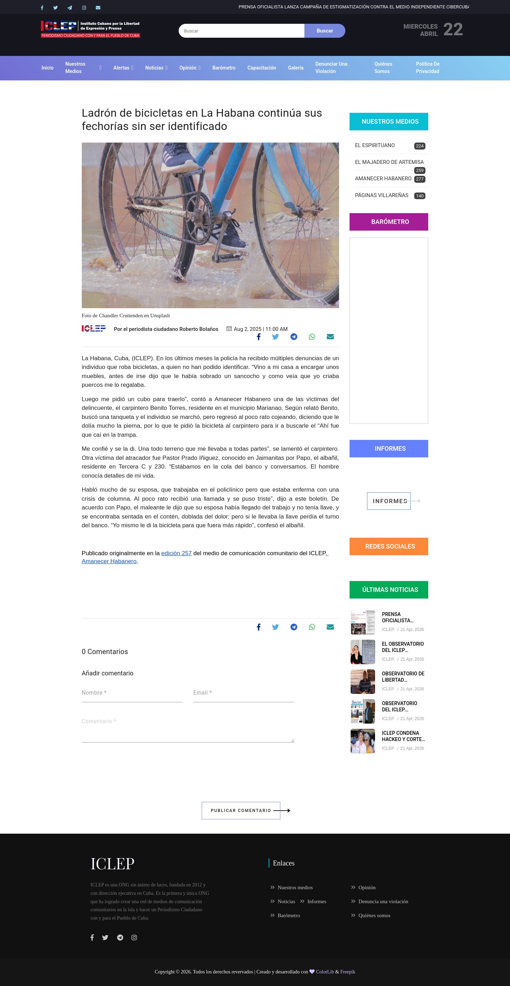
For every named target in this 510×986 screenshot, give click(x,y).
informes (392, 501)
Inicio (47, 68)
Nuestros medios (75, 67)
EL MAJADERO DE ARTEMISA (390, 165)
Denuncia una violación (379, 901)
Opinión (187, 68)
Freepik (347, 971)
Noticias (154, 68)
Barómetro (224, 68)
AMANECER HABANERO (390, 179)
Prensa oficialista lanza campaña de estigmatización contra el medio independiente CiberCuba (386, 6)
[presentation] (135, 767)
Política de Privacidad (427, 67)
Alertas (121, 68)
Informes (390, 448)
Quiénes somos (383, 67)
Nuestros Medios (390, 121)
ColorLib (321, 971)
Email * (202, 693)
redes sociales (390, 546)
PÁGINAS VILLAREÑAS (390, 196)
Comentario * (99, 721)
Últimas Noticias (390, 589)
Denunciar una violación (331, 67)
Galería (296, 68)
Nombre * (94, 693)
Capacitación (261, 68)
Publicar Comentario (245, 810)
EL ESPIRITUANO (390, 146)
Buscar (325, 31)
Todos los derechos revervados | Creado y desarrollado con (251, 971)
